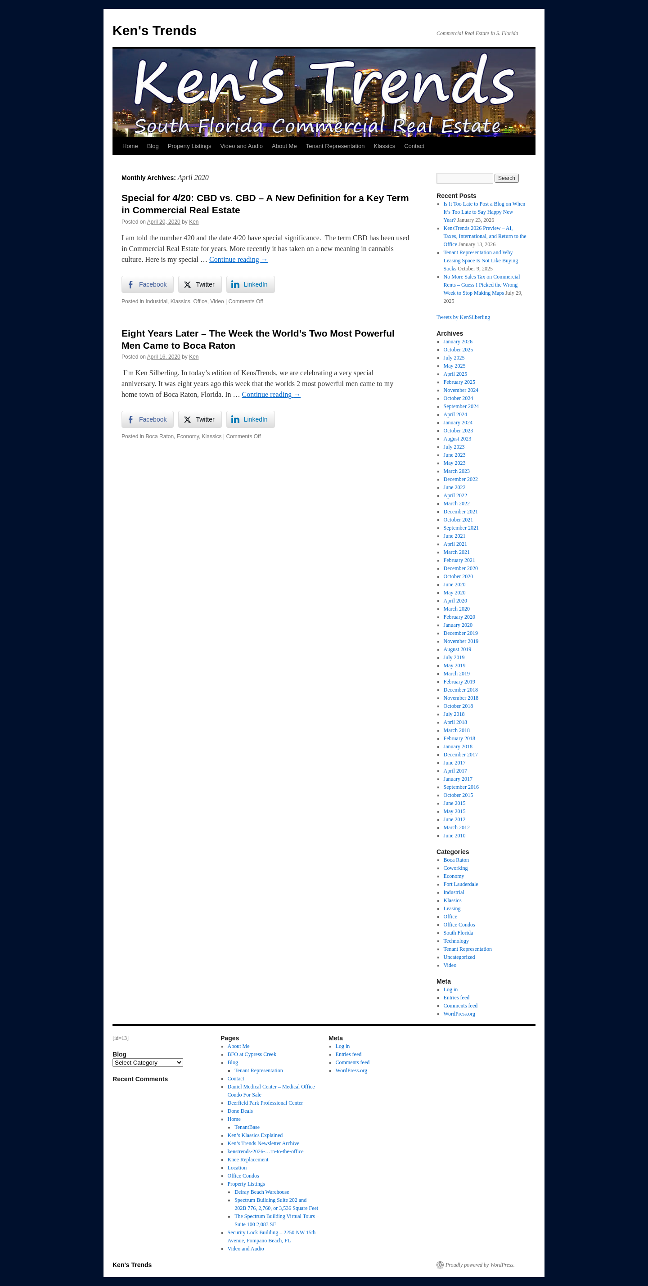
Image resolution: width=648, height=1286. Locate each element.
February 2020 (459, 617)
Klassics (384, 146)
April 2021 (455, 544)
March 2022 (457, 503)
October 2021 (458, 520)
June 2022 (455, 487)
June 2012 (455, 819)
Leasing (452, 908)
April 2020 (455, 601)
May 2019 (455, 665)
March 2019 (457, 673)
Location (237, 1168)
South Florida (458, 933)
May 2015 (455, 811)
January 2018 (458, 746)
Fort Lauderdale (461, 884)
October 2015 (458, 795)
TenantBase (247, 1127)
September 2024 (461, 406)
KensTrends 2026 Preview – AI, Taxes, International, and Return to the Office (485, 236)
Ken (193, 222)
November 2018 (461, 698)
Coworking (456, 868)
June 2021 (455, 536)
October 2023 (458, 430)
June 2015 (455, 803)
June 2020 (455, 584)
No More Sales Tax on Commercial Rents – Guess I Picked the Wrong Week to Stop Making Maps (482, 285)
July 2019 (454, 657)
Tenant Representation (335, 146)
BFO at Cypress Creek (252, 1054)
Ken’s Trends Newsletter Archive (264, 1143)
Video (217, 301)
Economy (188, 436)
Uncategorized (459, 957)
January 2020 (458, 625)
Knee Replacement (248, 1159)
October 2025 (458, 349)
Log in (451, 989)
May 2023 (455, 463)
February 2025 (459, 382)
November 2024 (461, 390)
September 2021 (461, 528)
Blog (153, 146)
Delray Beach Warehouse (261, 1192)
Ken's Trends (154, 30)
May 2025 (455, 366)
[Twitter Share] (199, 284)
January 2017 (458, 779)
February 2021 (459, 560)
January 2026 (458, 341)
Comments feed (461, 1006)
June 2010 (455, 835)
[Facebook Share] (148, 284)
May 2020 (455, 592)
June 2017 (455, 763)
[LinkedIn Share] (250, 284)
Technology (456, 941)
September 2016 (461, 787)
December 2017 (461, 754)
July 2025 (454, 358)
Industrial (156, 301)
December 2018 (461, 690)
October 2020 (458, 576)
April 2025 (455, 374)
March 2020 (457, 609)
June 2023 (455, 455)
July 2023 (454, 447)
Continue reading (238, 259)
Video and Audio (241, 146)
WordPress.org (459, 1014)
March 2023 (457, 471)
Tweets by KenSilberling (463, 317)
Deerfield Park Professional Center (265, 1103)
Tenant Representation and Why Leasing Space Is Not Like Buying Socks (481, 260)
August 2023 (458, 439)
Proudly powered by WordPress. (480, 1265)
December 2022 (461, 479)
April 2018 (455, 722)
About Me (284, 146)
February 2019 (459, 682)
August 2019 (458, 649)
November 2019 (461, 641)
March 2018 (457, 730)
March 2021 (457, 552)
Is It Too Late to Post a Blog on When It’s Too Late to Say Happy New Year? (485, 212)
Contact (414, 146)
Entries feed (457, 997)
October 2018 (458, 706)
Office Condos (459, 925)
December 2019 (461, 633)
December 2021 (461, 511)
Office (200, 301)
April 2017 (455, 771)
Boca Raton (159, 436)
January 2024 (458, 422)
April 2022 (455, 495)
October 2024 (458, 398)
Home (130, 146)
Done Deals (240, 1111)
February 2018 (459, 738)
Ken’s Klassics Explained (255, 1135)
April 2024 (455, 414)
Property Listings (190, 146)
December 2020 (461, 568)
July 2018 (454, 714)
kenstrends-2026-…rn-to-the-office (266, 1151)
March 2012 (457, 827)
